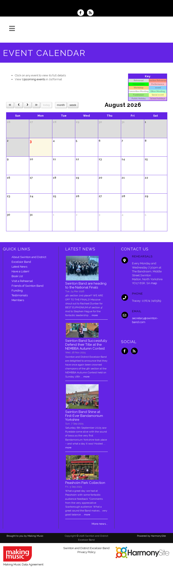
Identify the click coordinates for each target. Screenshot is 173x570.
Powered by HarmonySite (151, 536)
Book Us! (17, 276)
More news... (100, 523)
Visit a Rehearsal (22, 281)
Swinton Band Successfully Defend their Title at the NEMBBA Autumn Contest (86, 344)
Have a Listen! (20, 271)
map (154, 283)
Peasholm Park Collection (85, 483)
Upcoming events (33, 79)
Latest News (19, 266)
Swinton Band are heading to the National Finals (85, 285)
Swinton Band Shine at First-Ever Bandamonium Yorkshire (84, 416)
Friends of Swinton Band (27, 285)
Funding (17, 290)
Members (18, 300)
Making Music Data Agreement (23, 564)
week (73, 105)
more (95, 315)
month (61, 105)
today (46, 105)
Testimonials (20, 295)
